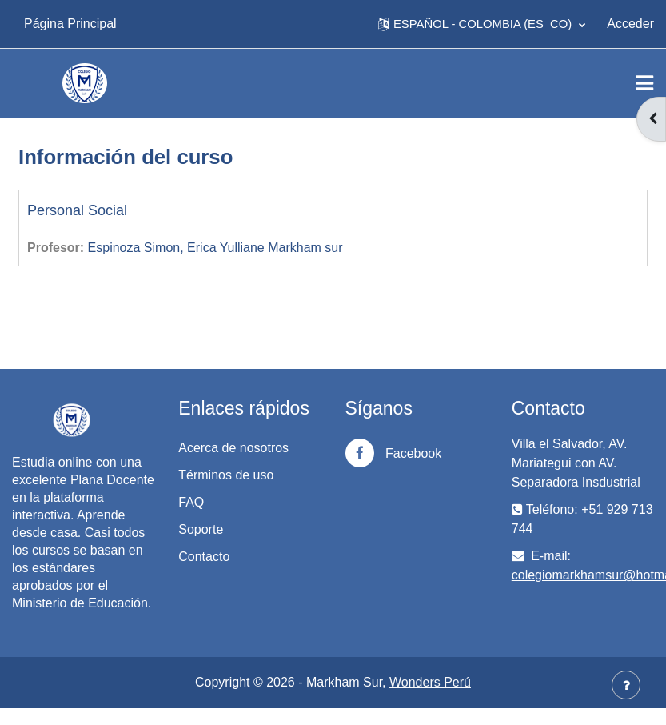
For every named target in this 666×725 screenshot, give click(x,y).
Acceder (630, 23)
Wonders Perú (430, 682)
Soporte (200, 529)
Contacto (203, 556)
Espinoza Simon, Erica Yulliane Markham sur (215, 247)
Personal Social (77, 210)
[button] (481, 24)
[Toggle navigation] (644, 83)
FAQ (191, 502)
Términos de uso (225, 475)
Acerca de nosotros (233, 448)
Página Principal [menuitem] (70, 23)
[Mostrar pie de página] (626, 685)
